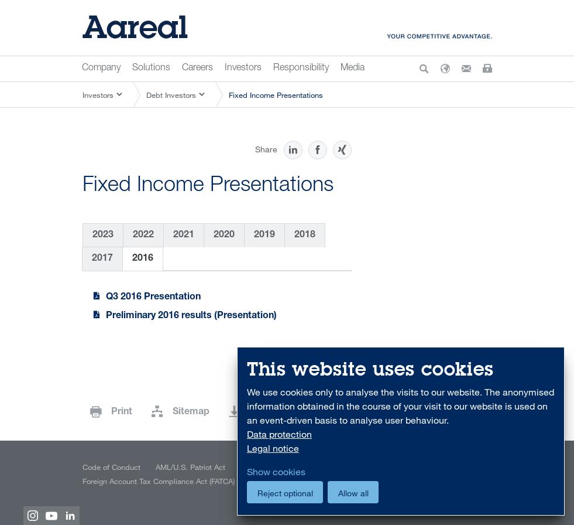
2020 (224, 235)
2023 (103, 235)
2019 (264, 235)
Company (101, 68)
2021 (183, 235)
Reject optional (285, 493)
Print (121, 412)
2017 (102, 259)
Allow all (353, 493)
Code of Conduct (111, 467)
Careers (197, 68)
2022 (143, 235)
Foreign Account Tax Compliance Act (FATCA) (159, 481)
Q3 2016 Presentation (153, 297)
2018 (304, 235)
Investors (243, 68)
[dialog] (401, 431)
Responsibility (301, 68)
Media (353, 68)
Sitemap (191, 412)
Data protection (279, 434)
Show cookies (276, 472)
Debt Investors (171, 95)
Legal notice (273, 448)
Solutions (151, 68)
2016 (142, 259)
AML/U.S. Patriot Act (190, 467)
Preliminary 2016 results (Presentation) (191, 316)
